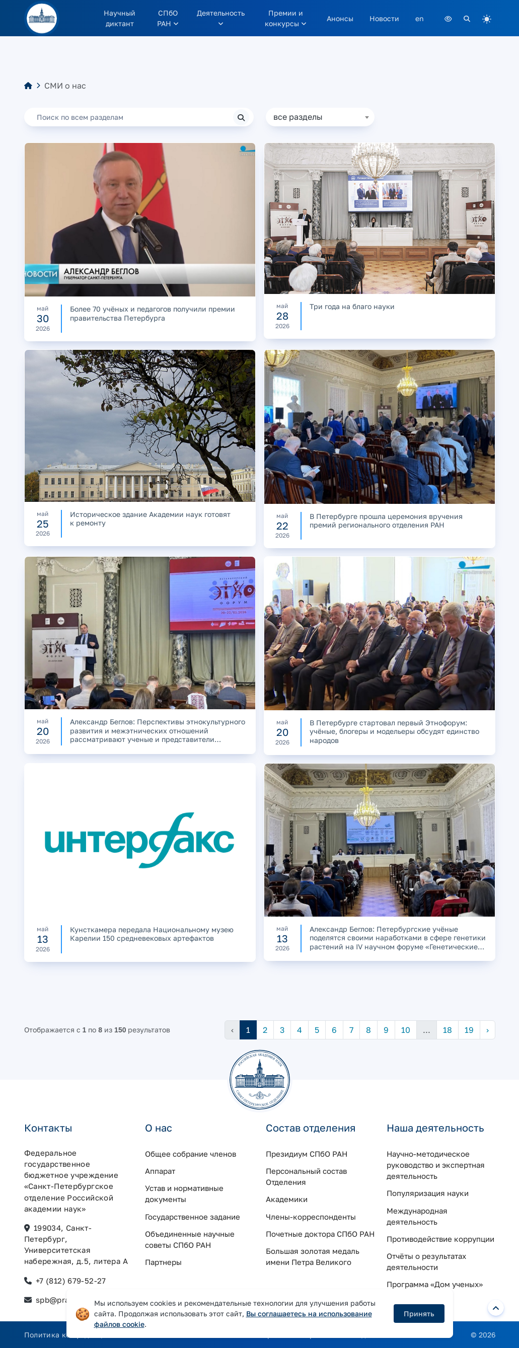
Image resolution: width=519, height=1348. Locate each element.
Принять (419, 1313)
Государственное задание (192, 1216)
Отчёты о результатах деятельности (426, 1261)
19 (469, 1030)
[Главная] (28, 86)
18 (447, 1030)
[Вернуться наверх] (496, 1308)
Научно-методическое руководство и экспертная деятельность (436, 1164)
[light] (486, 18)
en (419, 18)
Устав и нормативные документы (184, 1193)
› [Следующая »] (487, 1030)
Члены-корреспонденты (311, 1216)
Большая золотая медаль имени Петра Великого (312, 1256)
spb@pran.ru (60, 1299)
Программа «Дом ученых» (435, 1284)
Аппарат (160, 1170)
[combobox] (320, 117)
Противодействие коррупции (440, 1238)
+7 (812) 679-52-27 (71, 1280)
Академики (287, 1199)
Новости (384, 18)
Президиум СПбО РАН (306, 1153)
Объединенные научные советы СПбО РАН (190, 1239)
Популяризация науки (428, 1192)
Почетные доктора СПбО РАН (320, 1233)
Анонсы (340, 18)
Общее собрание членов (190, 1153)
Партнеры (163, 1261)
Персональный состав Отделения (306, 1176)
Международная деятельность (417, 1216)
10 (405, 1030)
